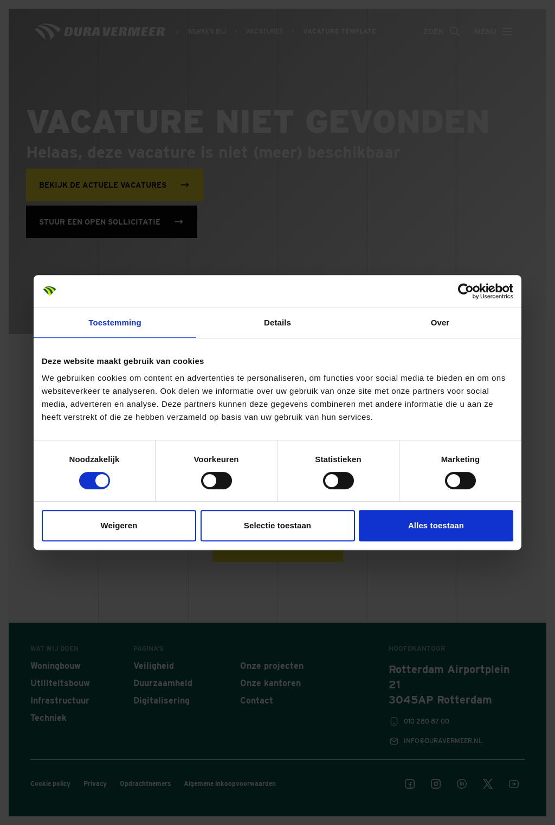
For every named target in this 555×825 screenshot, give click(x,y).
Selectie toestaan (277, 525)
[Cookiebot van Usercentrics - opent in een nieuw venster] (465, 291)
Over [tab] (440, 322)
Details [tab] (277, 322)
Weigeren (118, 525)
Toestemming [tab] (114, 322)
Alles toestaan (436, 525)
